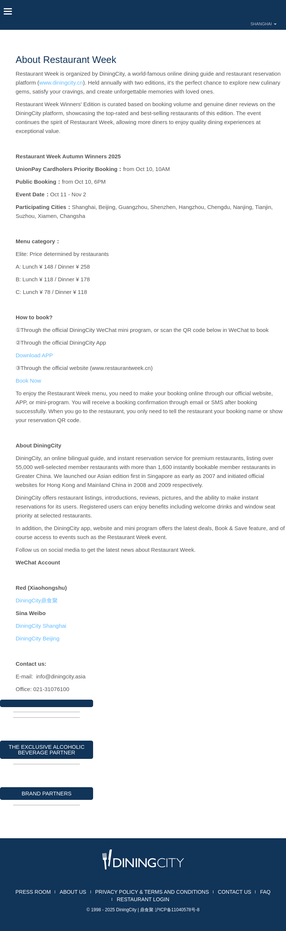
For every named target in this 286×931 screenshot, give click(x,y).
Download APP (34, 355)
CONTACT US (234, 892)
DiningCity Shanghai (42, 626)
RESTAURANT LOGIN (143, 899)
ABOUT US (73, 892)
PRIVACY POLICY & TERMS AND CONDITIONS (152, 892)
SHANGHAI (263, 24)
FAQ (265, 892)
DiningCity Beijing (40, 638)
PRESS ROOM (33, 892)
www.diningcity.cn (61, 82)
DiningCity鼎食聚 (37, 600)
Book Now (29, 380)
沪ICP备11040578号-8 (177, 909)
